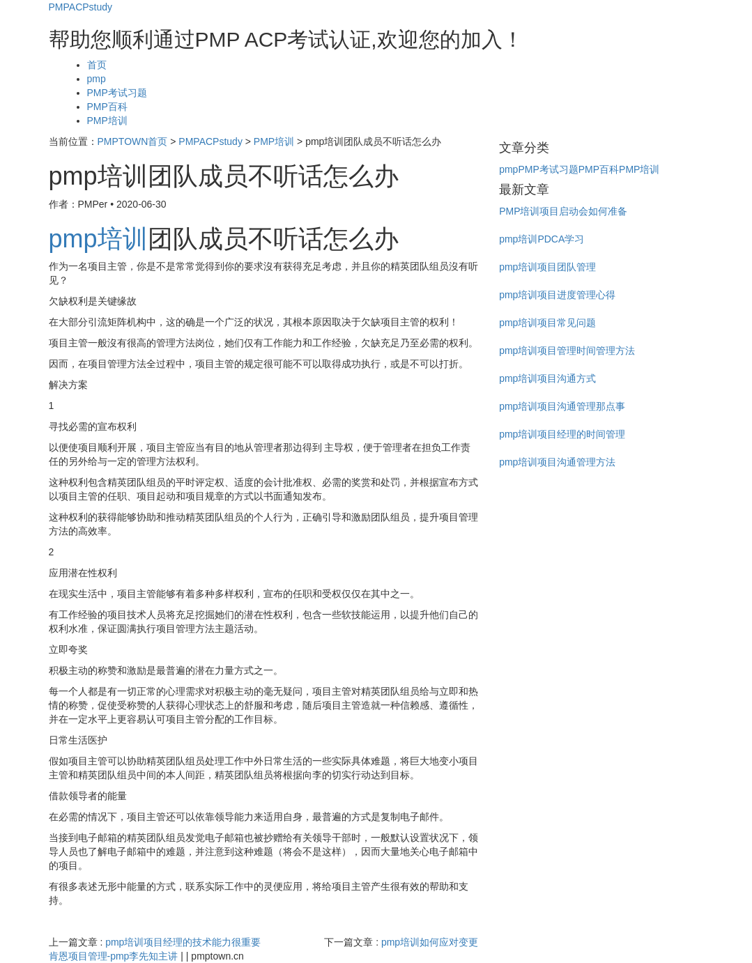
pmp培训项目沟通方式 (547, 378)
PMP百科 (107, 106)
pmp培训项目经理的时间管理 (562, 434)
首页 (97, 64)
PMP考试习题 (117, 92)
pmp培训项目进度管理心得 (557, 294)
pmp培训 (98, 238)
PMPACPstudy (81, 7)
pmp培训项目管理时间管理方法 (567, 350)
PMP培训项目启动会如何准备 (563, 211)
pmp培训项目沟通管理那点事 (562, 406)
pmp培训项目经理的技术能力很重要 (183, 942)
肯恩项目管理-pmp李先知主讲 (113, 956)
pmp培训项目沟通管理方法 (557, 462)
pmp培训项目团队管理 (547, 266)
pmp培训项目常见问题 (547, 322)
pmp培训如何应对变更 (429, 942)
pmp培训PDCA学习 (541, 239)
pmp (96, 78)
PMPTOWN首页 (133, 141)
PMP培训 (107, 120)
